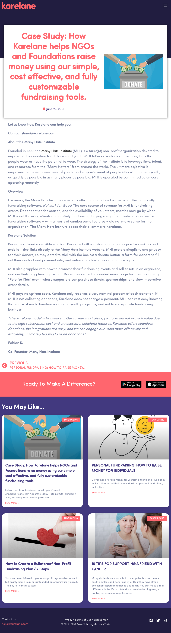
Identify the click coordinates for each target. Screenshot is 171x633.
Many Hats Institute (57, 150)
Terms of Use (83, 619)
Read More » (12, 503)
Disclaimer (101, 619)
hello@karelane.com (15, 623)
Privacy (67, 619)
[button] (165, 5)
